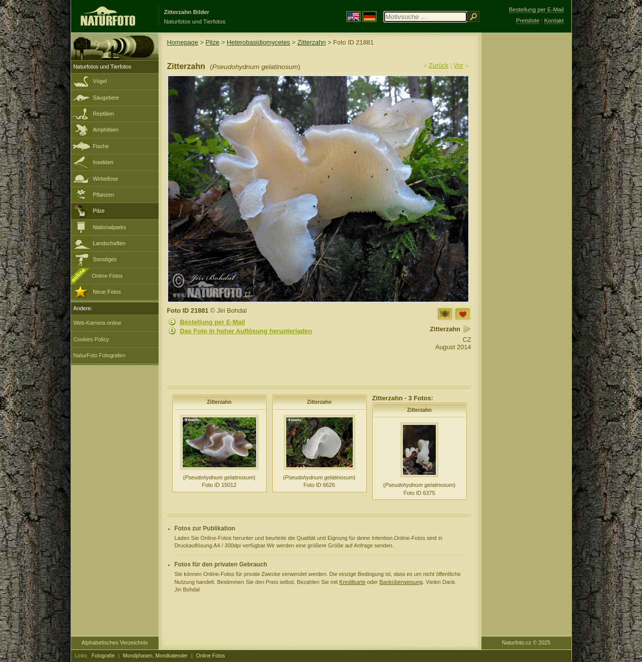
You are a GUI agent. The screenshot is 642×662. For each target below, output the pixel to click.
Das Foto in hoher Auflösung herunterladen (246, 331)
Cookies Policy (91, 339)
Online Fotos (107, 276)
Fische (101, 146)
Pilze (99, 211)
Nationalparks (110, 227)
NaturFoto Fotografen (100, 355)
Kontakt (553, 21)
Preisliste (527, 21)
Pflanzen (103, 195)
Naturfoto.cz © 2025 (526, 642)
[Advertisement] (526, 193)
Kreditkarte (352, 582)
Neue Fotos (107, 292)
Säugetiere (106, 98)
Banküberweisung (400, 582)
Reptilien (103, 114)
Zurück (438, 65)
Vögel (100, 81)
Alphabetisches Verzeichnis (115, 642)
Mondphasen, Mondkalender (155, 655)
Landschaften (109, 243)
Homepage (183, 42)
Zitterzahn (311, 42)
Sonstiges (105, 259)
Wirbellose (106, 179)
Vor (458, 65)
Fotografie (103, 655)
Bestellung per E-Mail (212, 322)
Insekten (103, 162)
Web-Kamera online (98, 323)
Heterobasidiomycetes (258, 42)
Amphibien (106, 130)
